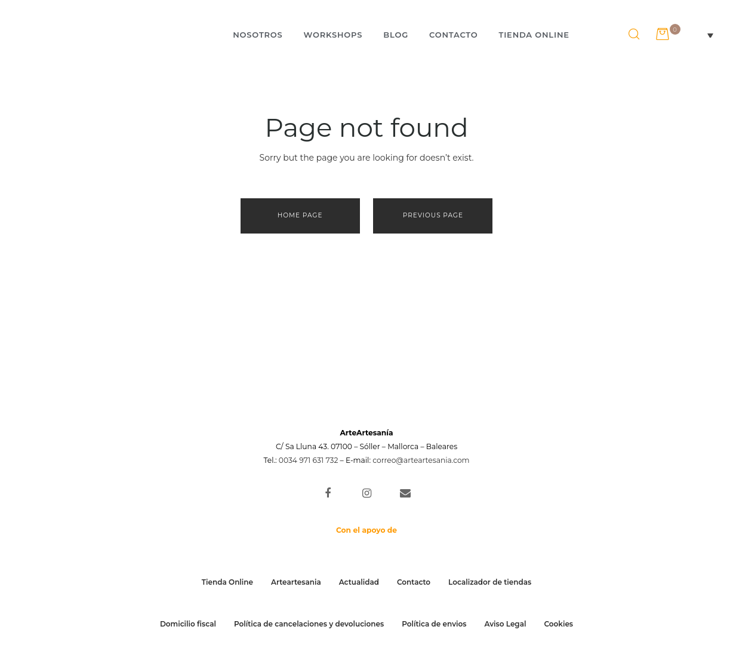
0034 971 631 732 (308, 460)
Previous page (433, 215)
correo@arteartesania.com (420, 460)
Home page (300, 215)
